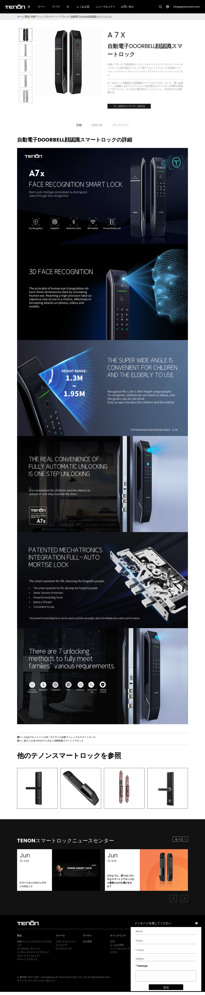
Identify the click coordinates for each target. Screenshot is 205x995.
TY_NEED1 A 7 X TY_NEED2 (129, 106)
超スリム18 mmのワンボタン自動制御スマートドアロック (54, 740)
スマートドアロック (27, 962)
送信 (163, 991)
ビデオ (113, 955)
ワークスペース (64, 951)
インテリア (61, 948)
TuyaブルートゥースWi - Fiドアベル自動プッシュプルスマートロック (60, 737)
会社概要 (87, 944)
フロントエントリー (66, 944)
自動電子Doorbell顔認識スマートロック (91, 16)
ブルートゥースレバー (28, 958)
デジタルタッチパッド (28, 951)
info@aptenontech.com (186, 6)
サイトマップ (24, 983)
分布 (112, 944)
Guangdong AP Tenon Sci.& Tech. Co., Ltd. (64, 980)
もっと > (180, 839)
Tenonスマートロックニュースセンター (84, 842)
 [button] (173, 901)
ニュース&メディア (120, 951)
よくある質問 (117, 948)
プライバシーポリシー (44, 983)
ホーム (20, 16)
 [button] (184, 901)
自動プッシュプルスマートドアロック (50, 16)
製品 (27, 16)
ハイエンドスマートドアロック (33, 955)
